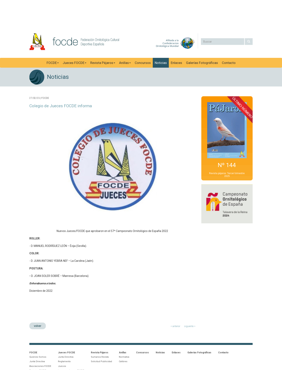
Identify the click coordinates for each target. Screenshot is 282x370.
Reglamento (64, 361)
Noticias (161, 63)
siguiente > (189, 326)
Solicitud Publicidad (101, 361)
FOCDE (53, 63)
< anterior (175, 326)
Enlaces (176, 63)
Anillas (125, 63)
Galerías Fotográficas (202, 63)
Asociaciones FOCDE (40, 366)
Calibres (123, 361)
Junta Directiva (37, 361)
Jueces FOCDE (74, 63)
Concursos (143, 63)
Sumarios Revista (100, 357)
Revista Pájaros (102, 63)
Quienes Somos (37, 357)
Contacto (229, 63)
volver (37, 325)
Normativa (124, 357)
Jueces (62, 366)
